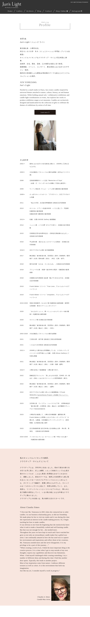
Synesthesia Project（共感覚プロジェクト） (53, 395)
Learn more (45, 112)
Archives (30, 11)
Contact (48, 11)
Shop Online (61, 11)
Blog (39, 11)
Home (10, 11)
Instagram (76, 11)
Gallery (19, 11)
